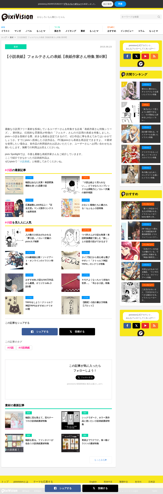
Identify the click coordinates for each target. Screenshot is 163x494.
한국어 (138, 482)
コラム (141, 31)
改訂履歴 (107, 4)
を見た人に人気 (18, 222)
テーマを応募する (43, 481)
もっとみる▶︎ (100, 460)
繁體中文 (123, 482)
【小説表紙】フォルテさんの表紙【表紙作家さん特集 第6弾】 (42, 37)
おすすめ (111, 31)
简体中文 (108, 482)
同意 (120, 4)
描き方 (57, 31)
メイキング (70, 31)
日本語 (151, 482)
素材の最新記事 (14, 405)
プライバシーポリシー (73, 4)
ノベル (28, 31)
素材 (83, 31)
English (93, 482)
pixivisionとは (21, 481)
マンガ (17, 31)
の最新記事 (15, 170)
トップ (4, 37)
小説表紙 (25, 161)
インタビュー (127, 31)
